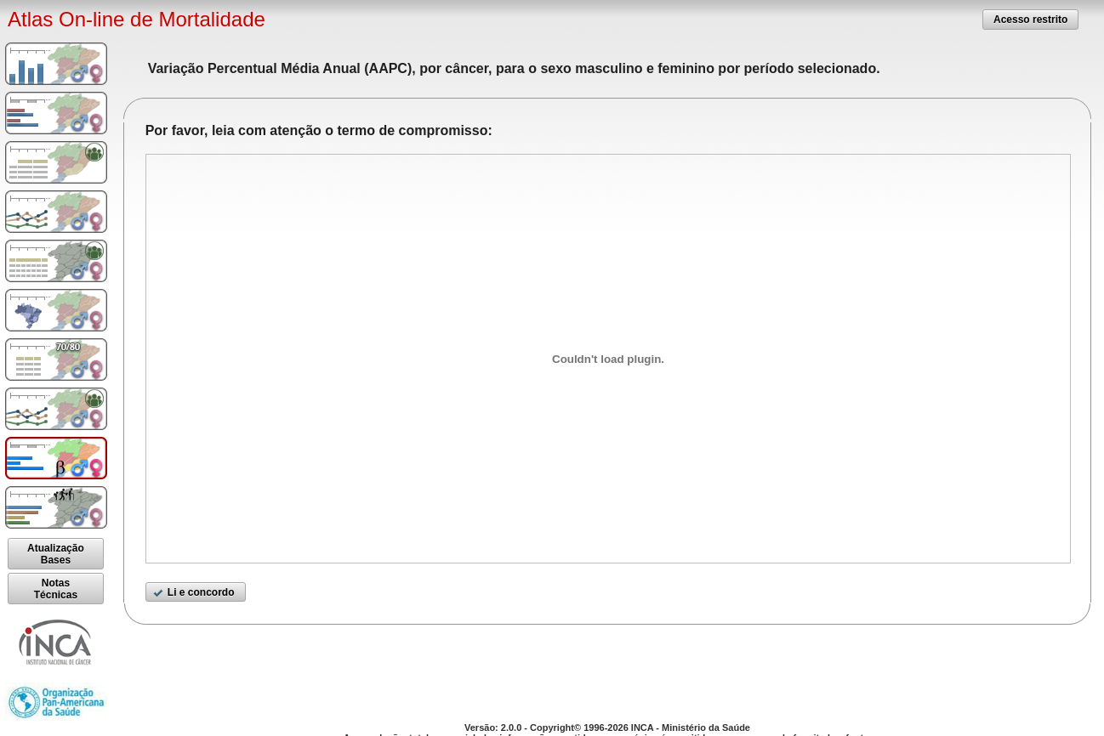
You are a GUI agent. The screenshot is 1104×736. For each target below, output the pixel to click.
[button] (1030, 19)
